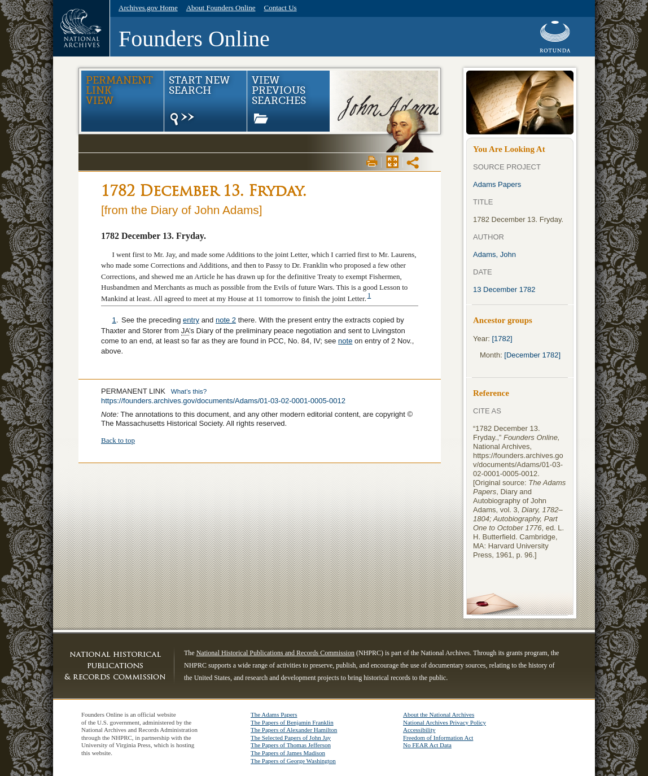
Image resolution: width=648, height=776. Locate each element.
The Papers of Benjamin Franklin (292, 722)
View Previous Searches (279, 99)
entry (191, 320)
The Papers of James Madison (288, 752)
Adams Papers (497, 184)
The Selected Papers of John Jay (291, 737)
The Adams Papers (274, 714)
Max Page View (392, 161)
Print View (372, 161)
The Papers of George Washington (293, 760)
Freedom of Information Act (438, 737)
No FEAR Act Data (427, 745)
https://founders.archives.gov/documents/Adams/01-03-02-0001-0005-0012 (223, 400)
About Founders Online (221, 7)
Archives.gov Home (148, 7)
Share (414, 163)
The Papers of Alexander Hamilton (294, 729)
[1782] (502, 338)
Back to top (118, 440)
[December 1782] (532, 355)
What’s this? (189, 391)
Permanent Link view (119, 90)
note (345, 341)
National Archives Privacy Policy (444, 722)
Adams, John (494, 254)
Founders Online (194, 38)
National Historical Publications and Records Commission (275, 653)
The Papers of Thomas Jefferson (291, 745)
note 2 (226, 320)
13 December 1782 (504, 289)
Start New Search (199, 101)
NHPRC (114, 665)
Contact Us (280, 7)
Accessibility (419, 729)
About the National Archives (438, 714)
